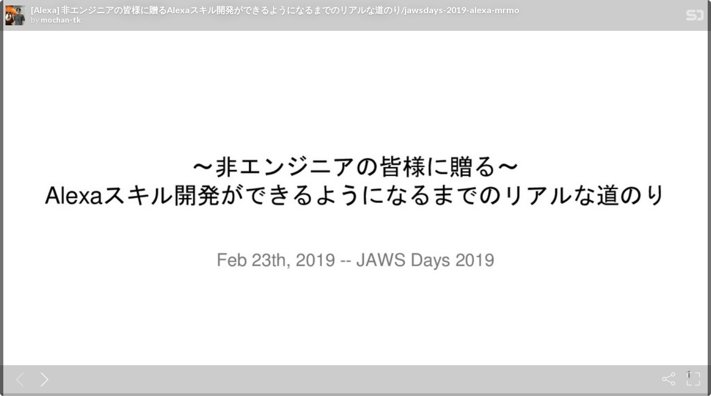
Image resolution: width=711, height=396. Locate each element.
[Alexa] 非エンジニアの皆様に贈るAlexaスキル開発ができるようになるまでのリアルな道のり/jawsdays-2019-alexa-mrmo (275, 10)
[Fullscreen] (693, 379)
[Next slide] (42, 379)
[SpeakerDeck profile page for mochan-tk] (15, 16)
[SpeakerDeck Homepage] (695, 17)
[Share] (668, 379)
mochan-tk (61, 20)
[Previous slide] (17, 379)
